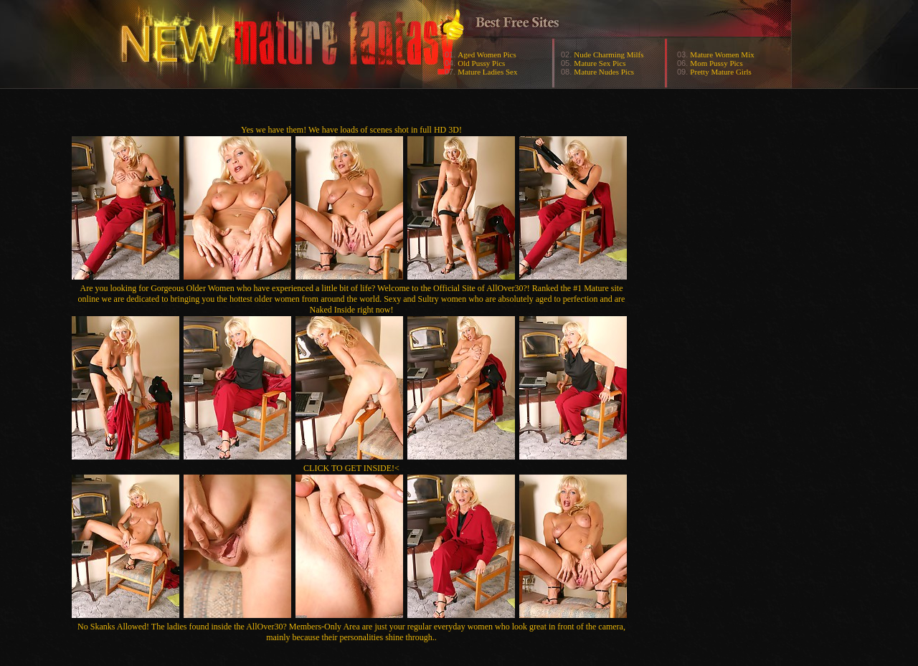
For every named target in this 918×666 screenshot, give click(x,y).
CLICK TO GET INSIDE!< (351, 468)
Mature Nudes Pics (604, 71)
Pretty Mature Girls (721, 71)
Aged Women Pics (487, 54)
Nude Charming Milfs (608, 54)
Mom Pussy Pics (716, 63)
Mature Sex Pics (599, 63)
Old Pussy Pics (481, 63)
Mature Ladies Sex (487, 71)
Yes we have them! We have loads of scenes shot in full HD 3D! (351, 130)
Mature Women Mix (722, 54)
